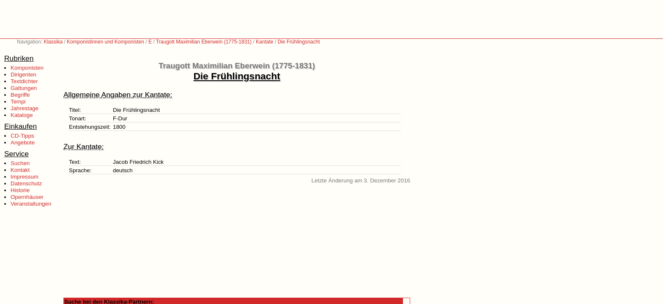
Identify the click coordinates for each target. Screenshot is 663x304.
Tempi (18, 101)
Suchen (20, 163)
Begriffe (20, 95)
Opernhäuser (27, 197)
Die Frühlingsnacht (298, 42)
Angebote (23, 142)
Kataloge (22, 115)
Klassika (53, 42)
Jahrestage (24, 108)
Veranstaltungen (31, 204)
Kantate (264, 42)
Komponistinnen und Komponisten (105, 42)
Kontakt (20, 170)
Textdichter (24, 81)
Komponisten (27, 68)
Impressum (24, 177)
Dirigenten (23, 74)
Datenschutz (26, 183)
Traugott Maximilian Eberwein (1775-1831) (204, 42)
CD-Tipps (22, 136)
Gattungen (24, 88)
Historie (20, 190)
